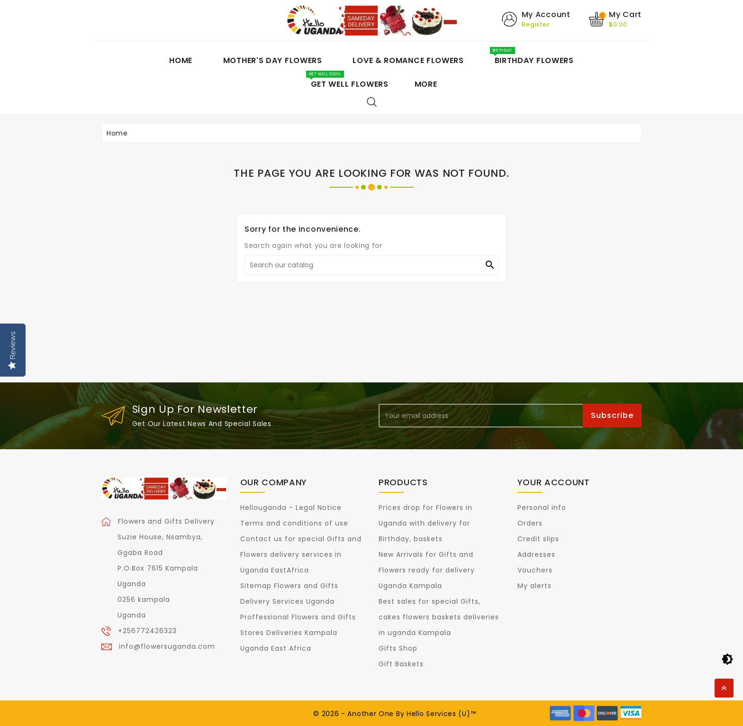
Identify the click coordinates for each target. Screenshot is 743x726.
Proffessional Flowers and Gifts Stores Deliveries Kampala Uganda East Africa (298, 632)
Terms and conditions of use (294, 523)
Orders (530, 523)
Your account (553, 482)
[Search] (371, 265)
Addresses (536, 554)
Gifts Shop (398, 648)
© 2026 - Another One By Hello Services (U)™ (394, 713)
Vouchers (535, 570)
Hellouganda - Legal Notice (291, 507)
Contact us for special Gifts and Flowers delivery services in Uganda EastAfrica (301, 554)
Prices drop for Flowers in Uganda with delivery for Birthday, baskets (425, 523)
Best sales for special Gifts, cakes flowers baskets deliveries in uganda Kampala (439, 617)
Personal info (541, 507)
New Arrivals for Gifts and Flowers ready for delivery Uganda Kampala (427, 570)
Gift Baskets (401, 664)
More (426, 84)
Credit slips (538, 539)
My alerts (534, 585)
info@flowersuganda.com (167, 646)
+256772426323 (147, 630)
